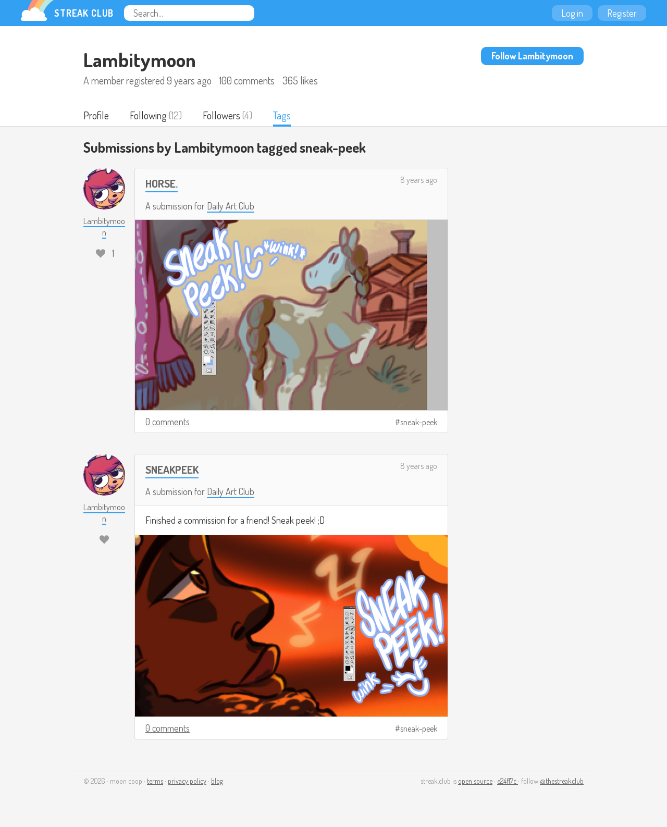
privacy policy (187, 780)
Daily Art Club (230, 206)
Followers (221, 115)
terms (155, 780)
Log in (572, 13)
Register (622, 13)
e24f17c (507, 780)
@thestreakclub (562, 780)
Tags (282, 115)
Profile (96, 115)
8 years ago (418, 180)
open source (475, 780)
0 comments (167, 421)
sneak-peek (418, 422)
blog (217, 780)
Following (148, 115)
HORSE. (161, 183)
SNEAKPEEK (172, 469)
